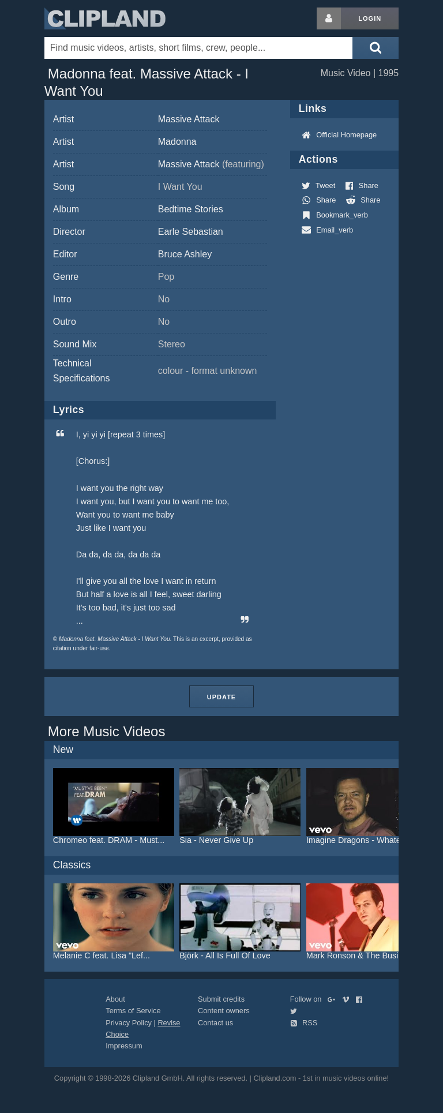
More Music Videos (107, 731)
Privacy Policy (129, 1022)
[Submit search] (375, 48)
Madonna (177, 142)
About (115, 999)
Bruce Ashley (185, 254)
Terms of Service (133, 1010)
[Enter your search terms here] (198, 48)
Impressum (124, 1045)
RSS (304, 1022)
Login (369, 18)
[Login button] (329, 18)
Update (221, 697)
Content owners (224, 1010)
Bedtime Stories (190, 209)
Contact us (215, 1022)
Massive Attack (189, 119)
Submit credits (221, 999)
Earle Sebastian (190, 232)
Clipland (105, 18)
